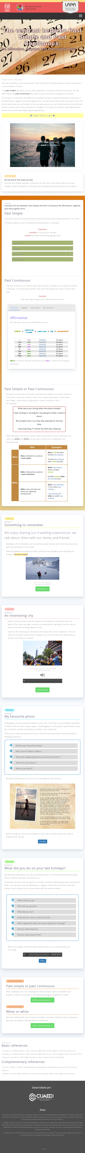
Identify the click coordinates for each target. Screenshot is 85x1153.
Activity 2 (42, 690)
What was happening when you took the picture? (38, 757)
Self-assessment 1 (42, 1000)
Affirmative (19, 317)
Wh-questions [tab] (48, 308)
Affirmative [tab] (14, 308)
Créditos (44, 1149)
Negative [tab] (24, 308)
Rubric (42, 961)
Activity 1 (42, 589)
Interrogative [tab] (35, 308)
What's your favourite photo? (29, 745)
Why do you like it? (24, 768)
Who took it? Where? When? (29, 751)
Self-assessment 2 (42, 1025)
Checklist (42, 841)
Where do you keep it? (26, 762)
